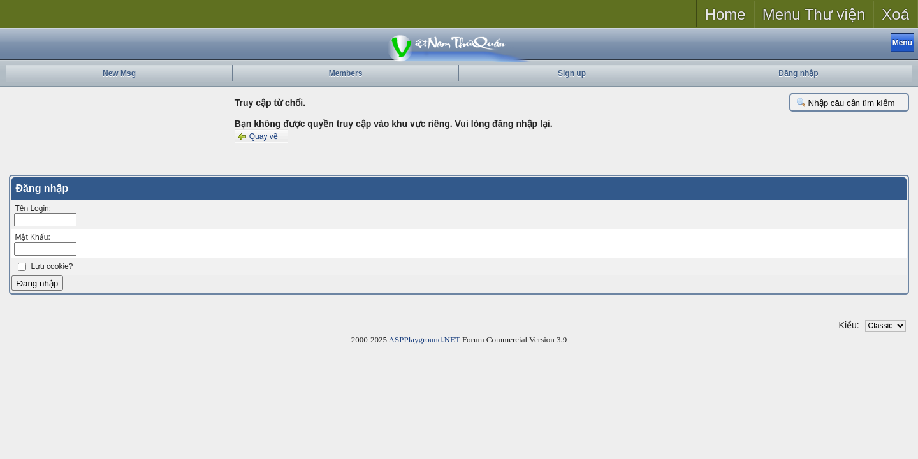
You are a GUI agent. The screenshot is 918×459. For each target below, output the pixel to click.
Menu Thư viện (814, 14)
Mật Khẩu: (32, 237)
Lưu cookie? (52, 266)
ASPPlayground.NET (424, 339)
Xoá (895, 14)
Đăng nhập (798, 73)
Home (725, 14)
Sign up (572, 73)
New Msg (119, 73)
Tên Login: (33, 208)
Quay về (256, 136)
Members (346, 73)
